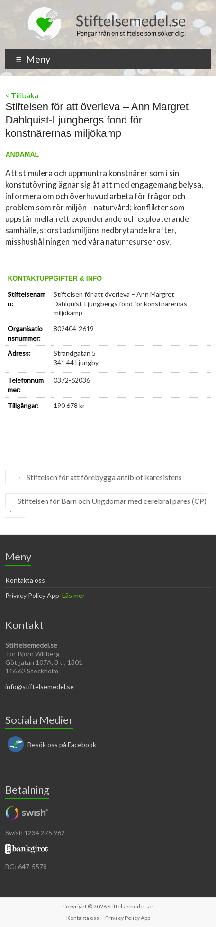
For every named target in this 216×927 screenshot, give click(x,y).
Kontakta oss (25, 580)
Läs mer (73, 595)
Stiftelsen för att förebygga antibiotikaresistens (100, 477)
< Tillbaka (21, 95)
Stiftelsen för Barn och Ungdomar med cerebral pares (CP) (106, 505)
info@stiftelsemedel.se (39, 686)
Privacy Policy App (32, 595)
